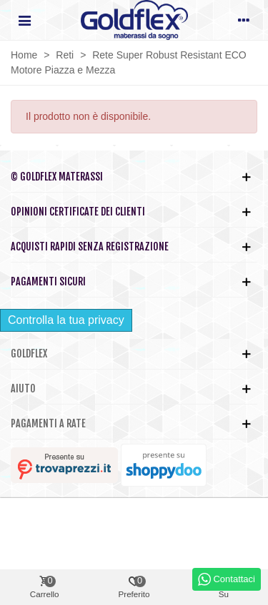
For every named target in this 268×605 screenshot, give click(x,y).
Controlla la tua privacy (66, 320)
